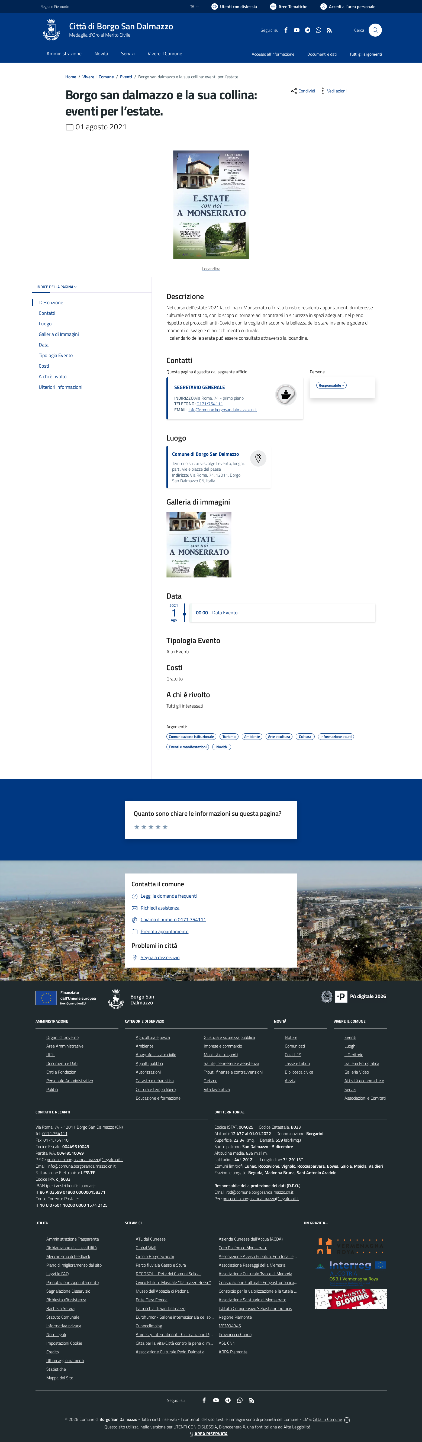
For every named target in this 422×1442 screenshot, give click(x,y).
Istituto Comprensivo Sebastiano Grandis (255, 1308)
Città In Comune (327, 1419)
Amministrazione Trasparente (72, 1239)
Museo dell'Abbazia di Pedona (162, 1291)
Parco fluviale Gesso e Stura (161, 1265)
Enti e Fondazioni (61, 1072)
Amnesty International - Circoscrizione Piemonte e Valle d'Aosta (193, 1334)
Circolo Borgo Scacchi (155, 1256)
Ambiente (144, 1046)
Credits (52, 1351)
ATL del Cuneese (151, 1239)
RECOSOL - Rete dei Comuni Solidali (168, 1273)
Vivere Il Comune (98, 76)
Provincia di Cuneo (235, 1334)
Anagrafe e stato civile (156, 1054)
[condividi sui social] (302, 90)
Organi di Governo (62, 1037)
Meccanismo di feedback (68, 1256)
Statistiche (56, 1369)
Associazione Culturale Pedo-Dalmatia (170, 1351)
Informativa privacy (63, 1325)
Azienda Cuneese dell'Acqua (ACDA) (251, 1239)
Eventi (126, 76)
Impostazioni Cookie (64, 1343)
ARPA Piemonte (233, 1351)
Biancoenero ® (232, 1427)
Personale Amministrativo (69, 1080)
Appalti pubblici (149, 1063)
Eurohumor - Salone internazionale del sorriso (177, 1317)
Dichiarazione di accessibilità (71, 1247)
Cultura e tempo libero (156, 1089)
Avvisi (290, 1080)
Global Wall (146, 1247)
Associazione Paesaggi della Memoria (252, 1265)
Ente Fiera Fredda (151, 1299)
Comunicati (295, 1046)
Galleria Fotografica (361, 1063)
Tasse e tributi (297, 1063)
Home (70, 76)
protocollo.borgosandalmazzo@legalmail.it (85, 1159)
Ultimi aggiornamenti (65, 1360)
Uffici (50, 1054)
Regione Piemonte (235, 1317)
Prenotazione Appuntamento (72, 1282)
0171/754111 (210, 403)
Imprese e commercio (223, 1046)
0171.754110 (56, 1140)
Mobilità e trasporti (221, 1054)
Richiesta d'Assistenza (66, 1299)
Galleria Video (356, 1072)
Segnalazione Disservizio (68, 1291)
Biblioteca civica (299, 1072)
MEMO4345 (230, 1325)
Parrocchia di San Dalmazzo (160, 1308)
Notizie (291, 1037)
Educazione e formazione (158, 1098)
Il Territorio (353, 1054)
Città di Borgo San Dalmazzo (121, 26)
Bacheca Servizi (60, 1308)
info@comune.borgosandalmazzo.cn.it (223, 409)
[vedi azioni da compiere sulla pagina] (332, 90)
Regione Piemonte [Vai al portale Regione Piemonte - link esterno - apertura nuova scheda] (54, 6)
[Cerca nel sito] (375, 30)
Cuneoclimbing (149, 1325)
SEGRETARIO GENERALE (199, 387)
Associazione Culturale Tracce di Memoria (255, 1273)
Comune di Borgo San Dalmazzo (205, 454)
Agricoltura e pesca (153, 1037)
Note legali (56, 1334)
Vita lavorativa (217, 1089)
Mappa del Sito (59, 1377)
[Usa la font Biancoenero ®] (234, 6)
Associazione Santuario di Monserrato (252, 1299)
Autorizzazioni (148, 1072)
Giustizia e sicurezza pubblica (229, 1037)
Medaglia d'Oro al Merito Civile (99, 34)
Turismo (210, 1080)
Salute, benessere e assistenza (231, 1063)
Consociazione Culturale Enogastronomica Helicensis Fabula (272, 1282)
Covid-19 (293, 1054)
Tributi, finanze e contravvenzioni (233, 1072)
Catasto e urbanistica (155, 1080)
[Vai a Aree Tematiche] (288, 6)
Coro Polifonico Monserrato (243, 1247)
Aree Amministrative (64, 1046)
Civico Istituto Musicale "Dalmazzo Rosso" (173, 1282)
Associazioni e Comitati (365, 1098)
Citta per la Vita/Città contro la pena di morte (176, 1343)
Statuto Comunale (62, 1317)
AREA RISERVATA (208, 1433)
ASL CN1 (227, 1343)
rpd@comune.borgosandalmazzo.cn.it (260, 1192)
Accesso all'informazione (273, 54)
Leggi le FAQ (57, 1273)
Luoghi (350, 1046)
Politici (52, 1089)
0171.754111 (54, 1133)
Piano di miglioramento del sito (74, 1265)
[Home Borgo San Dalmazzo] (106, 30)
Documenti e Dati (62, 1063)
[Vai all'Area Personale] (348, 6)
